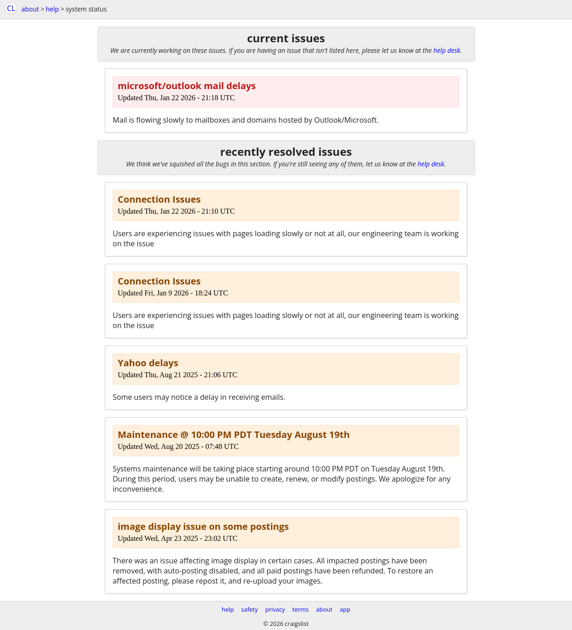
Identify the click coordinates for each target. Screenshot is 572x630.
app (345, 609)
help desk (447, 50)
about (30, 9)
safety (249, 609)
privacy (275, 609)
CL (11, 8)
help (52, 9)
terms (300, 609)
